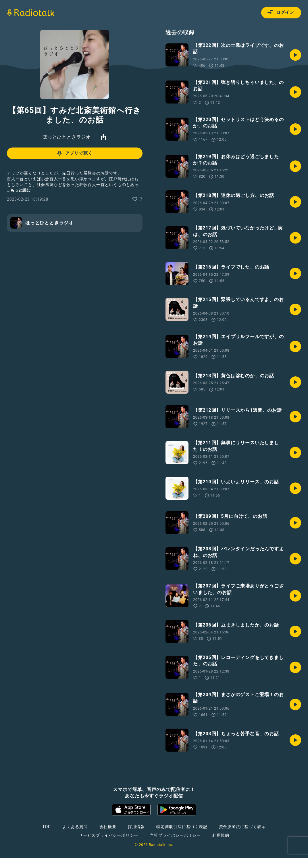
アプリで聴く (74, 153)
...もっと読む (18, 190)
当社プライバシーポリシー (175, 835)
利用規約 (220, 835)
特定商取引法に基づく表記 (181, 826)
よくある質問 (75, 826)
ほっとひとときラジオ (67, 137)
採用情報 (136, 826)
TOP (47, 826)
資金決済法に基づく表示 (242, 826)
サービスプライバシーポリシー (108, 835)
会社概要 (107, 826)
